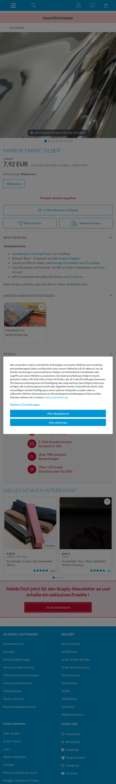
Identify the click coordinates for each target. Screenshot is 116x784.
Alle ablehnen (58, 422)
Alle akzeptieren (58, 413)
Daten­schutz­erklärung (56, 397)
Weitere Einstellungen (25, 404)
